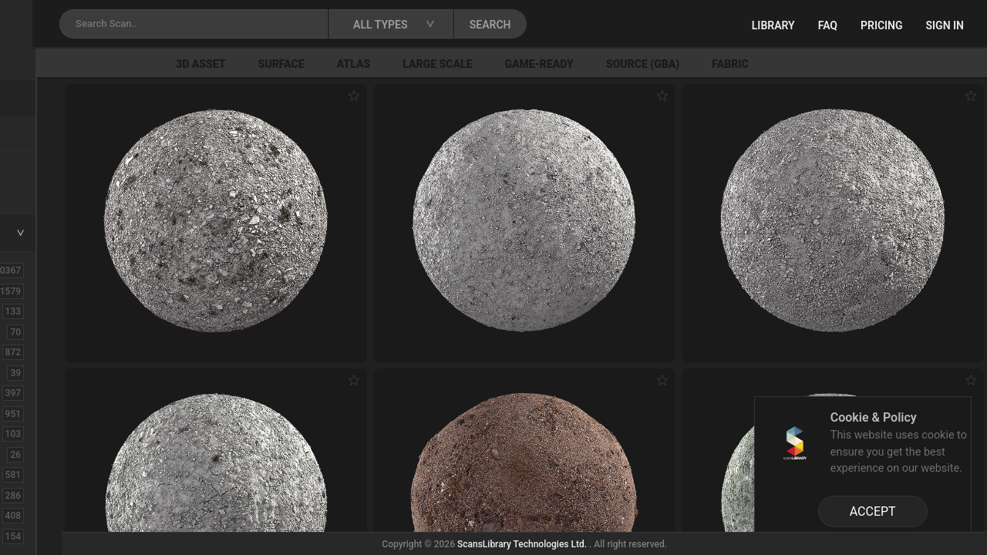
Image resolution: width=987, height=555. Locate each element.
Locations (45, 136)
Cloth (33, 372)
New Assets (51, 167)
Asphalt (39, 311)
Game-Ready (697, 64)
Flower (37, 515)
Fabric (888, 64)
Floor (33, 495)
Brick (33, 331)
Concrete (43, 392)
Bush (33, 351)
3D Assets (46, 291)
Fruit (31, 536)
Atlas (511, 64)
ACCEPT (873, 511)
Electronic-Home (63, 454)
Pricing (882, 25)
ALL (30, 270)
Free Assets (50, 188)
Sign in (945, 25)
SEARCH (678, 24)
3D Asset (359, 64)
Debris (36, 433)
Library (773, 25)
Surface (439, 64)
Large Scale (595, 64)
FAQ (827, 25)
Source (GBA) (800, 64)
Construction (53, 413)
